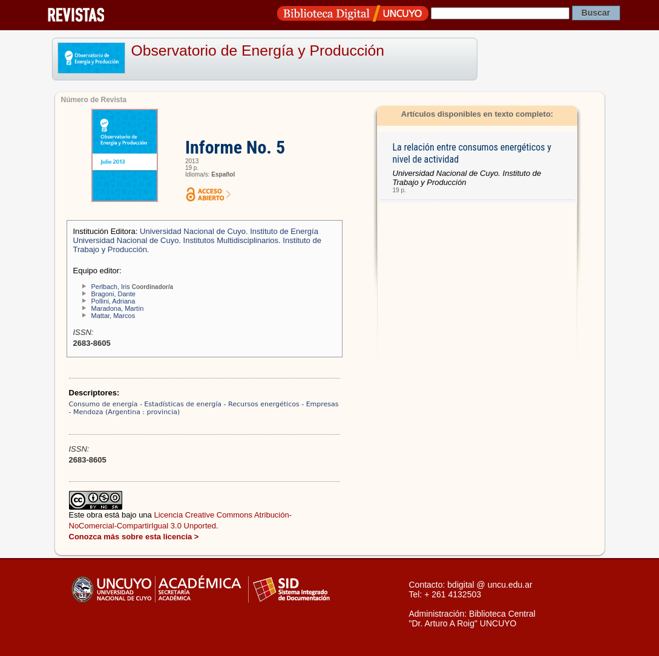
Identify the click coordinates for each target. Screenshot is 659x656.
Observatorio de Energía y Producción (258, 50)
